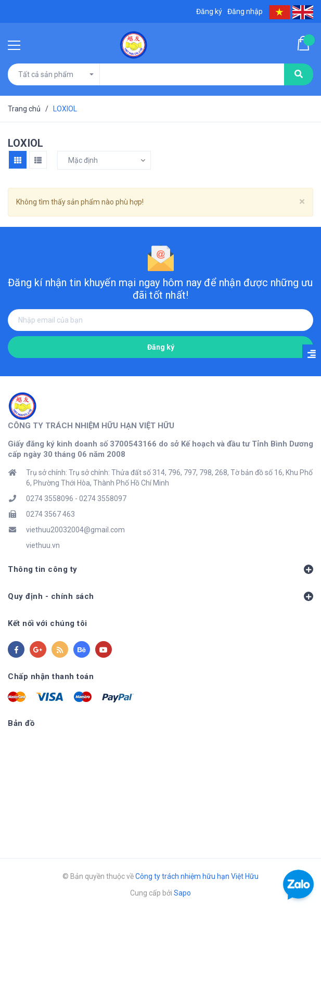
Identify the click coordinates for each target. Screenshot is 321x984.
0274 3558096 (49, 498)
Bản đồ (21, 723)
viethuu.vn (43, 545)
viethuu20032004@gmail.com (75, 530)
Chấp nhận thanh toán (51, 676)
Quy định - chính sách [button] (160, 596)
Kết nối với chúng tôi (47, 623)
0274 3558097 (102, 498)
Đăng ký (160, 347)
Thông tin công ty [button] (160, 569)
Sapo (182, 893)
